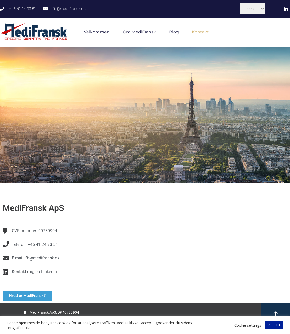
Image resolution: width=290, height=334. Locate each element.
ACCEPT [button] (274, 324)
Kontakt (200, 32)
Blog (174, 32)
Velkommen (97, 32)
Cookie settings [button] (247, 325)
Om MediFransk (139, 32)
